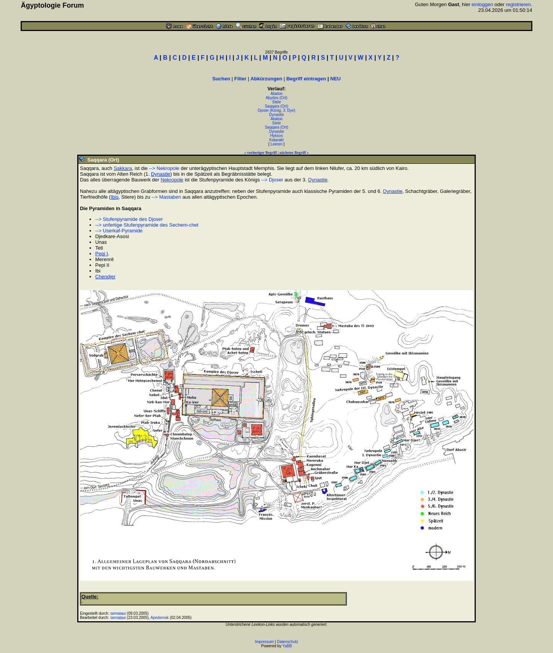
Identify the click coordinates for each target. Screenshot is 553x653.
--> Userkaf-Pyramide (119, 230)
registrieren (518, 4)
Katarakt (276, 140)
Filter (240, 79)
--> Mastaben (166, 197)
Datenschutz (287, 642)
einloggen (482, 4)
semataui (118, 613)
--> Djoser (272, 180)
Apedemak (160, 617)
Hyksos (276, 136)
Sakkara (123, 168)
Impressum (264, 642)
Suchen (221, 79)
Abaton (276, 93)
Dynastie (276, 115)
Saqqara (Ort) (276, 106)
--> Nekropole (164, 168)
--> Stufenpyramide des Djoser (129, 219)
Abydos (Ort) (277, 98)
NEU (335, 79)
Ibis (114, 197)
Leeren (276, 144)
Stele (276, 102)
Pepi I (101, 253)
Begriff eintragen (306, 79)
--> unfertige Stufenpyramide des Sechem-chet (146, 225)
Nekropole (172, 180)
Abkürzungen (266, 79)
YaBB (287, 646)
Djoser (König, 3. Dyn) (276, 110)
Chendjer (105, 276)
